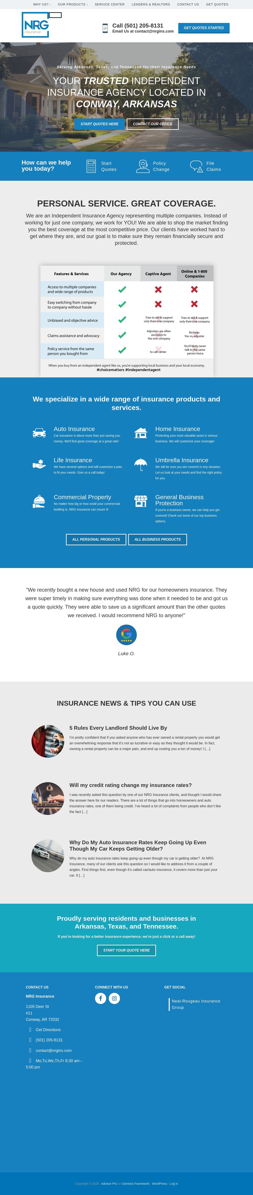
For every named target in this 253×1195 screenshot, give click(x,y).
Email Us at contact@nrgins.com (143, 31)
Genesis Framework (135, 1183)
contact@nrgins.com (54, 1050)
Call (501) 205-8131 (138, 25)
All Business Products (158, 539)
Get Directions (48, 1030)
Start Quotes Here (99, 124)
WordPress (159, 1183)
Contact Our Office (152, 124)
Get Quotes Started (204, 28)
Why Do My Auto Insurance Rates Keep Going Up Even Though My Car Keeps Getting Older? (137, 845)
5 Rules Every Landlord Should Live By (118, 728)
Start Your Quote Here (126, 950)
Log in (174, 1183)
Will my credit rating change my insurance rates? (130, 785)
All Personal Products (96, 539)
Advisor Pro (109, 1183)
